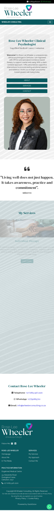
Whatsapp (47, 2)
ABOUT (27, 80)
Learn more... (27, 261)
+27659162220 (34, 2)
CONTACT (27, 91)
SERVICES (27, 86)
